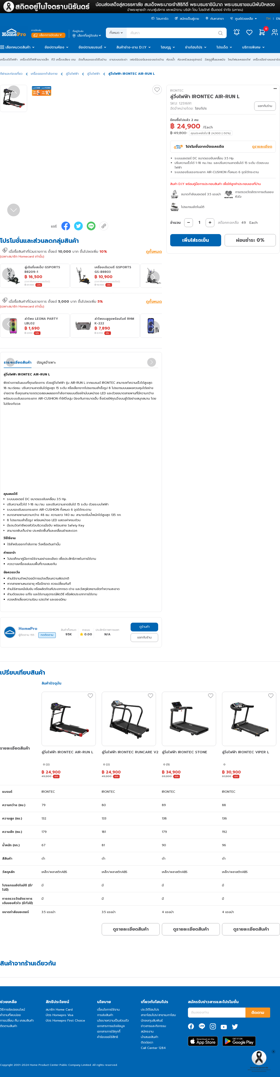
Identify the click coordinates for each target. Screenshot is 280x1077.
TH (268, 18)
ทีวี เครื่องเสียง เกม (63, 59)
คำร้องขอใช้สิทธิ (107, 1037)
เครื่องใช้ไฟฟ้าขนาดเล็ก (34, 59)
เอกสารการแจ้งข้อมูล (111, 1026)
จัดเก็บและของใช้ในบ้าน (92, 59)
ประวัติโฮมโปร (150, 1009)
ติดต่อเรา (147, 1042)
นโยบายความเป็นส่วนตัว (113, 1020)
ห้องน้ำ (170, 59)
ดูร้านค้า (144, 626)
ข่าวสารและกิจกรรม (153, 1026)
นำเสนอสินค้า (149, 1037)
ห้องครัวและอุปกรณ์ (190, 59)
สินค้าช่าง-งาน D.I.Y (131, 47)
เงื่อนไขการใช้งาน (108, 1009)
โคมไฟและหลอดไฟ (239, 59)
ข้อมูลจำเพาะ (46, 362)
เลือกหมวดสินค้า (17, 47)
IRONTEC (177, 90)
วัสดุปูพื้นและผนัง (215, 59)
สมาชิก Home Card (59, 1009)
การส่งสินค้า (105, 1015)
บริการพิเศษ (251, 47)
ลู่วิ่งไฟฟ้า (72, 73)
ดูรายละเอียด (262, 146)
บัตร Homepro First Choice (65, 1020)
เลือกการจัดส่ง (48, 35)
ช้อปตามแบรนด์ (90, 47)
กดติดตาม (47, 635)
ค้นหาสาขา (214, 18)
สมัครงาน (147, 1031)
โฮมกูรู (166, 47)
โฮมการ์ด (159, 18)
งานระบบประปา (118, 59)
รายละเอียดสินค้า (18, 362)
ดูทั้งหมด (154, 252)
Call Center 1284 (153, 1048)
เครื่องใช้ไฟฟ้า (9, 59)
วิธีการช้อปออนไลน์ (12, 1009)
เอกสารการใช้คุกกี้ (108, 1031)
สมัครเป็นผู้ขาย (187, 18)
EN (278, 18)
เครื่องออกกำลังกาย (44, 73)
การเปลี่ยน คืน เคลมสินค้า (17, 1020)
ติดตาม (257, 1012)
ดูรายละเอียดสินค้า (131, 929)
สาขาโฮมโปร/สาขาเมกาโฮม (158, 1015)
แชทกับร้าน (144, 637)
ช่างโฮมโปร (193, 47)
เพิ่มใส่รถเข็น (195, 240)
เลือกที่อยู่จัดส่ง (87, 36)
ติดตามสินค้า (8, 1026)
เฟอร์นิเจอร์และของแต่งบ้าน (147, 59)
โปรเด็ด (222, 47)
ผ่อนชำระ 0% (250, 240)
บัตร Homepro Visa (59, 1015)
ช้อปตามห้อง (54, 47)
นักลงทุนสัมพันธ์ (152, 1020)
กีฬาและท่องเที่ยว (11, 73)
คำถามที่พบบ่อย (10, 1015)
